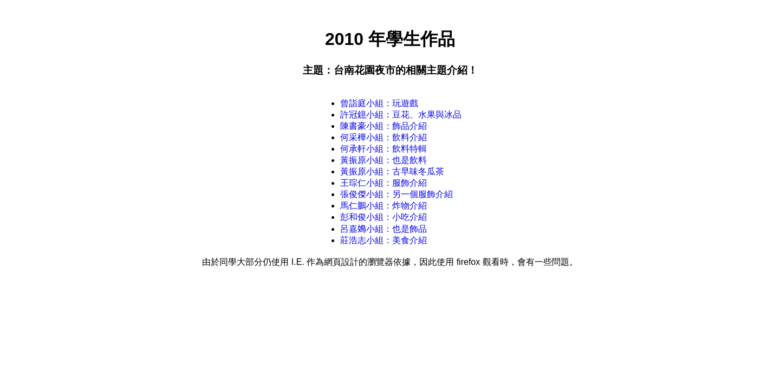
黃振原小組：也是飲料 (383, 160)
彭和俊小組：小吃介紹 (383, 217)
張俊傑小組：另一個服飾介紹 (396, 194)
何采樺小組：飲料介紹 (383, 137)
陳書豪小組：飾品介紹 (383, 126)
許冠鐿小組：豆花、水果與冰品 (400, 114)
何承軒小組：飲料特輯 (383, 148)
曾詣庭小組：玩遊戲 (379, 103)
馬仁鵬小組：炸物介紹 (383, 205)
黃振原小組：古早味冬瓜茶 (392, 171)
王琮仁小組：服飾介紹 (383, 182)
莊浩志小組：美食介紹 (383, 240)
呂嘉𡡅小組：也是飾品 (383, 228)
